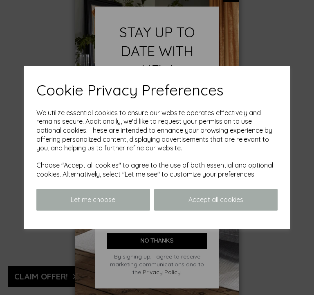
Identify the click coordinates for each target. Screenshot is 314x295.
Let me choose (93, 199)
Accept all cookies (215, 199)
